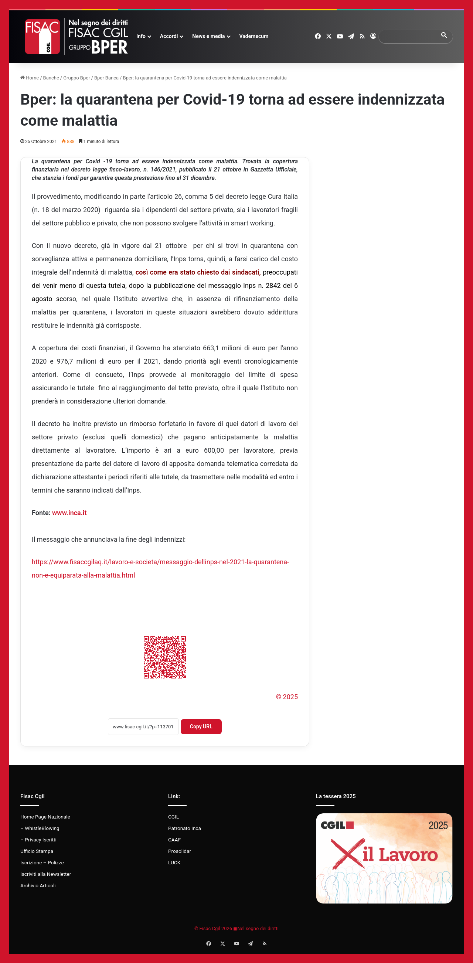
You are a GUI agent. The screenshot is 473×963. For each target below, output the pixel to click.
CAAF (174, 840)
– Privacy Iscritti (38, 840)
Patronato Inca (184, 828)
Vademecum (254, 36)
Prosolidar (179, 851)
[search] (409, 36)
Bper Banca (106, 78)
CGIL (173, 817)
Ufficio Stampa (36, 851)
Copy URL (201, 726)
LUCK (174, 862)
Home (29, 78)
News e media (208, 36)
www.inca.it (69, 513)
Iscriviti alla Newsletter (45, 874)
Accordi (169, 36)
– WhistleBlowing (39, 828)
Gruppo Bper (76, 78)
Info (141, 36)
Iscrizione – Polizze (42, 862)
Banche (51, 78)
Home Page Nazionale (45, 817)
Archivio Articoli (38, 885)
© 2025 (287, 697)
